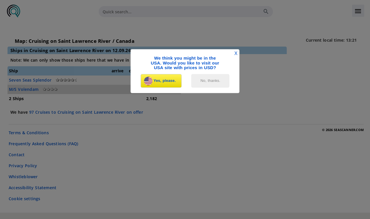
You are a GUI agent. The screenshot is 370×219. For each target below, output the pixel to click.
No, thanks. (211, 80)
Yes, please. (160, 81)
